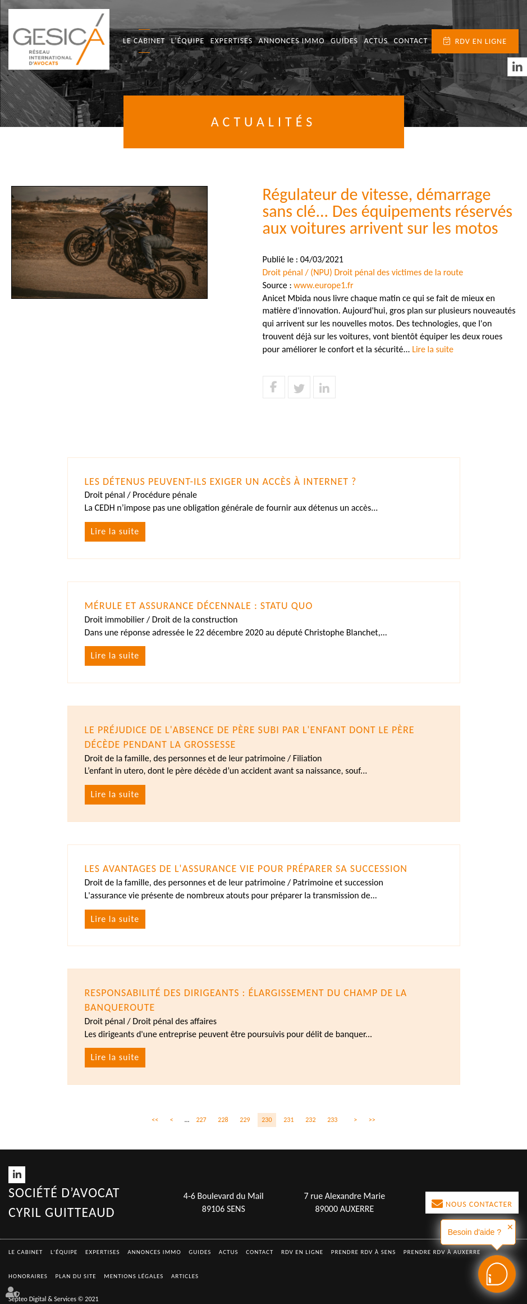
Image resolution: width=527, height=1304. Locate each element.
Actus (376, 41)
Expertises (231, 41)
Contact (411, 41)
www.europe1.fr (323, 285)
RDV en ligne (481, 41)
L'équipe (188, 41)
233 (332, 1120)
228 (223, 1120)
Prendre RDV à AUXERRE (442, 1252)
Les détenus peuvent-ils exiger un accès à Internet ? (221, 481)
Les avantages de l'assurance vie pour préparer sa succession (246, 868)
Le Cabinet (144, 41)
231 (288, 1120)
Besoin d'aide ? (474, 1232)
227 (201, 1120)
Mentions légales (133, 1276)
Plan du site (76, 1276)
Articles (185, 1276)
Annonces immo (292, 41)
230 (267, 1120)
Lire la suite (432, 349)
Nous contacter (479, 1204)
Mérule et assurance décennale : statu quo (199, 605)
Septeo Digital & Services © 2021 (53, 1299)
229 (245, 1120)
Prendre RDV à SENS (363, 1252)
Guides (344, 41)
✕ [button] (510, 1227)
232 (310, 1120)
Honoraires (28, 1276)
